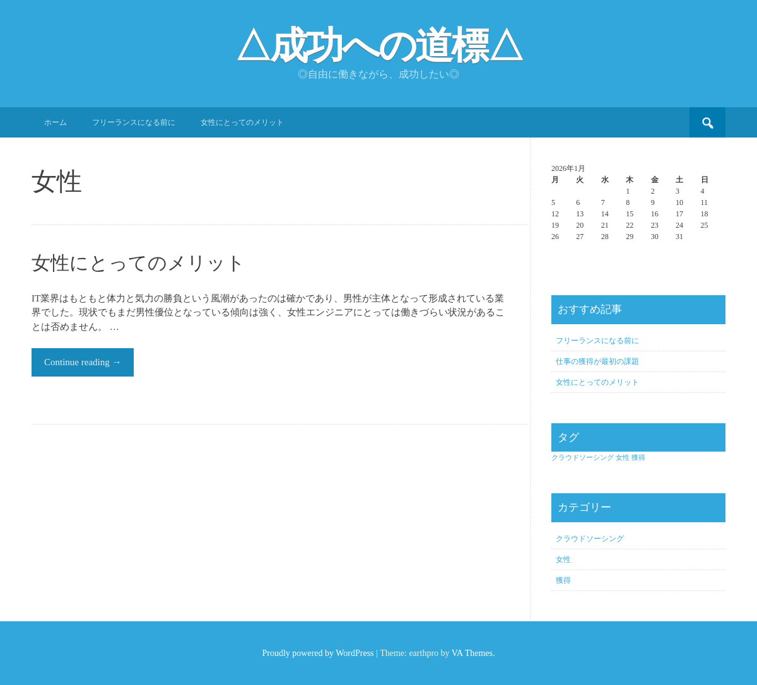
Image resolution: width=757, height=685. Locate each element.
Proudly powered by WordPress (317, 653)
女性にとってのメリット (242, 122)
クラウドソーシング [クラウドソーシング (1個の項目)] (582, 457)
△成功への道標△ (378, 46)
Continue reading (82, 362)
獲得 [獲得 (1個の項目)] (638, 457)
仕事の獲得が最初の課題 (597, 361)
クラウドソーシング (590, 538)
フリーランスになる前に (133, 122)
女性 (563, 559)
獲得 (563, 580)
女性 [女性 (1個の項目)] (623, 457)
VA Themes (472, 653)
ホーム (55, 122)
